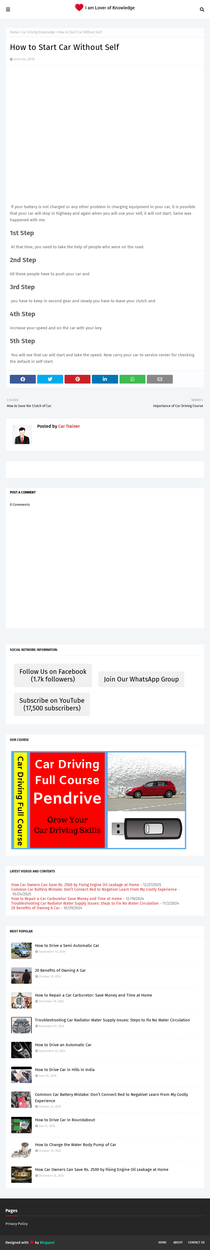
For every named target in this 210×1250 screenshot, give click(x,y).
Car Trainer (68, 426)
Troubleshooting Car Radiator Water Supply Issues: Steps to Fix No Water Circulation (85, 903)
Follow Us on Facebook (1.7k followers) (52, 675)
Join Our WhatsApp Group (141, 679)
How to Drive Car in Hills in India (65, 1069)
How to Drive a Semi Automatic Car (67, 945)
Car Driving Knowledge (38, 32)
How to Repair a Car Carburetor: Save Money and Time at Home (66, 898)
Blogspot (47, 1242)
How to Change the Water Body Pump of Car (75, 1144)
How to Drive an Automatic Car (63, 1044)
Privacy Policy (16, 1224)
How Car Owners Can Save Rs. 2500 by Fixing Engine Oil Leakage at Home (75, 885)
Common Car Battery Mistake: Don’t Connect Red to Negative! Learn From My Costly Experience (94, 889)
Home (14, 32)
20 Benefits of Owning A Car (35, 908)
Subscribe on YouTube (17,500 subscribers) (51, 704)
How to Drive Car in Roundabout (65, 1119)
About (178, 1242)
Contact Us (196, 1242)
